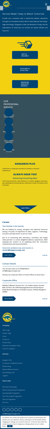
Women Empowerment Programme (13, 390)
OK (10, 426)
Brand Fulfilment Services (10, 369)
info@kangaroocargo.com (11, 414)
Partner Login (6, 333)
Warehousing (6, 366)
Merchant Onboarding (9, 387)
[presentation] (1, 8)
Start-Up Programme (9, 399)
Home (4, 336)
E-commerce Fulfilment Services (12, 363)
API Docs (5, 402)
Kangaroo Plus (7, 360)
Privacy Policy (6, 342)
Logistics (5, 376)
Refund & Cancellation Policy (11, 346)
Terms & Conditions (8, 349)
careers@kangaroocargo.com (13, 250)
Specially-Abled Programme (11, 393)
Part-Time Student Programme (12, 396)
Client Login (6, 330)
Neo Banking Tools (8, 372)
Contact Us (5, 339)
